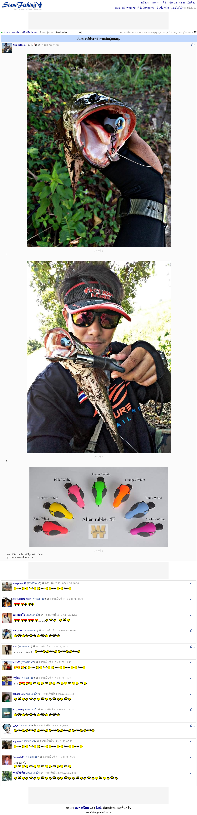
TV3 (15, 646)
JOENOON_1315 (22, 598)
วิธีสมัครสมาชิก (146, 7)
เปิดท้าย (191, 2)
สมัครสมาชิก (129, 7)
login (117, 7)
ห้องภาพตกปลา (12, 32)
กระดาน (156, 2)
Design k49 (18, 756)
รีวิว (165, 2)
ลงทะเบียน (82, 807)
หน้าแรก (145, 2)
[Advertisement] (98, 570)
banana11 (18, 693)
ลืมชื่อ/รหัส (163, 7)
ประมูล (173, 2)
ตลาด (182, 2)
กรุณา (70, 807)
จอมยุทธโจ (19, 614)
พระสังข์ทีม (19, 772)
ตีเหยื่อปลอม (30, 32)
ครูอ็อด (16, 677)
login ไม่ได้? (177, 7)
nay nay (17, 741)
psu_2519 (18, 709)
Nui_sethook (19, 44)
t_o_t (15, 725)
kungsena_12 (19, 583)
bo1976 (16, 662)
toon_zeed (18, 630)
